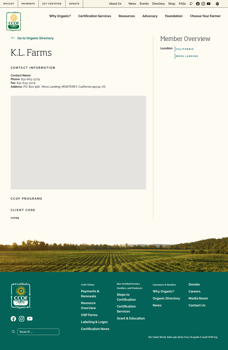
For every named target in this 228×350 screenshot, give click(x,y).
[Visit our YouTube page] (208, 4)
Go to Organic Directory (32, 38)
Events (144, 3)
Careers (195, 291)
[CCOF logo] (14, 17)
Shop (171, 3)
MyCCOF (9, 3)
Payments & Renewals (90, 293)
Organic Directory (166, 298)
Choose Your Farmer (205, 16)
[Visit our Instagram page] (203, 4)
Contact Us (197, 305)
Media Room (198, 298)
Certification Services (94, 16)
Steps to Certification (126, 297)
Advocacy (150, 16)
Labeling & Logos (94, 322)
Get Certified (52, 3)
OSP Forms (89, 315)
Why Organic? (60, 16)
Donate (74, 3)
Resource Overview (88, 305)
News (132, 3)
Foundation (174, 16)
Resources (127, 16)
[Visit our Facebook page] (198, 4)
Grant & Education (131, 318)
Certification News (95, 329)
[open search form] (190, 3)
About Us (115, 3)
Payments (28, 3)
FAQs (182, 3)
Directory (158, 3)
